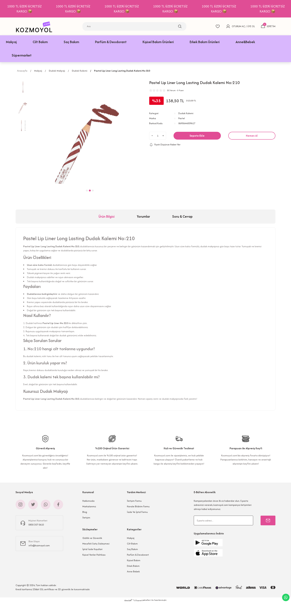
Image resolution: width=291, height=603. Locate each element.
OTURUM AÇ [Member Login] (238, 26)
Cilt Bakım (132, 543)
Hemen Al (252, 136)
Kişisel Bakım (133, 560)
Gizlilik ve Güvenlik (92, 538)
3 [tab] (93, 190)
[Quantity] (157, 135)
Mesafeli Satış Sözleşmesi (95, 543)
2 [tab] (90, 190)
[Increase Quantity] (163, 135)
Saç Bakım (132, 549)
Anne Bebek (133, 571)
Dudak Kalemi (185, 113)
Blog (84, 512)
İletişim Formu (134, 501)
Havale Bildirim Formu (138, 506)
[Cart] (268, 26)
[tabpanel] (90, 132)
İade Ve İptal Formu (137, 512)
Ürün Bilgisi (107, 216)
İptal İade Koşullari (92, 549)
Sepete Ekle (197, 136)
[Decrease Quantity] (152, 135)
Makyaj (130, 538)
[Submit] (268, 520)
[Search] (134, 26)
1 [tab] (87, 190)
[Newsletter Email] (223, 520)
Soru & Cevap (182, 216)
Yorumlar (143, 216)
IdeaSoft (128, 600)
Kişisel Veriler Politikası (94, 555)
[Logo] (35, 26)
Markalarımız (89, 506)
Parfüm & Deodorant (138, 555)
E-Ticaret (138, 600)
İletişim (86, 517)
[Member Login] (228, 26)
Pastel (181, 118)
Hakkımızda (88, 501)
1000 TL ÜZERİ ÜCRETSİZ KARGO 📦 (31, 9)
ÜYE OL (251, 26)
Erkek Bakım (133, 566)
